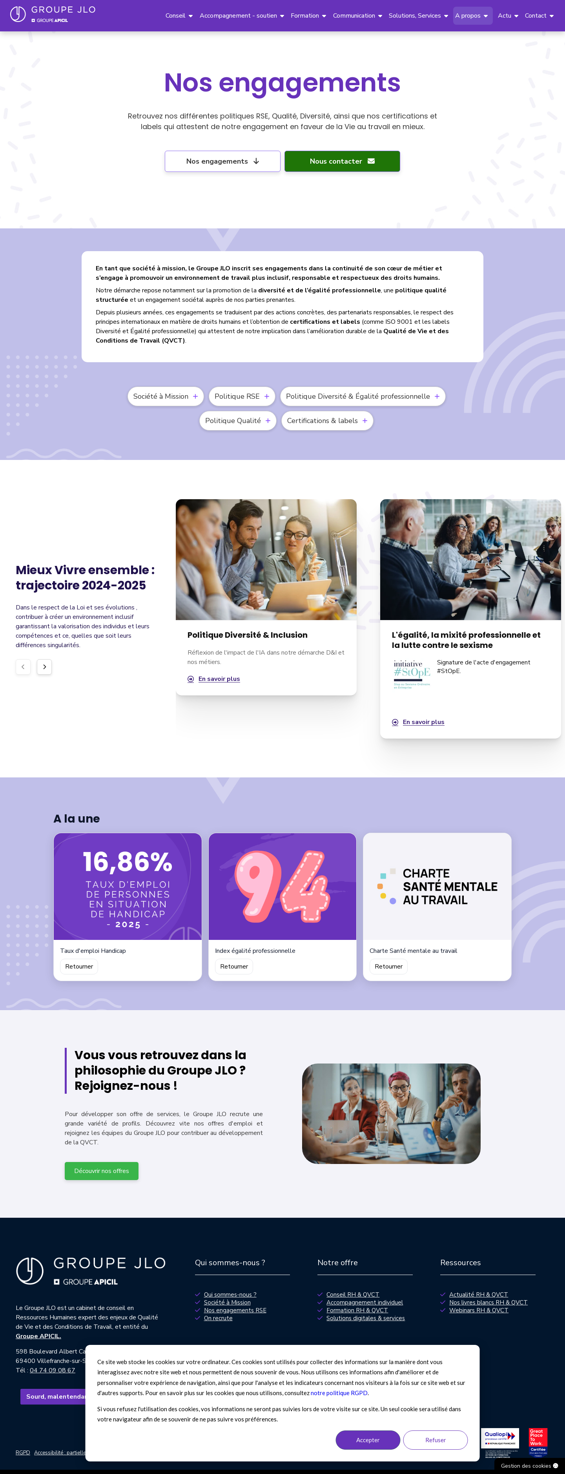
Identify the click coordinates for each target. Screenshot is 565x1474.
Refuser (435, 1439)
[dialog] (283, 1403)
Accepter (368, 1439)
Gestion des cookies (529, 1466)
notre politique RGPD (339, 1392)
